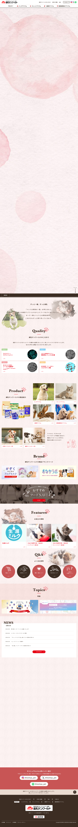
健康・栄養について (39, 572)
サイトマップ (8, 822)
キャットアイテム (35, 801)
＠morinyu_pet (29, 778)
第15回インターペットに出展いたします (17, 629)
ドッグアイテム (24, 801)
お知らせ (57, 799)
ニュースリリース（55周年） (14, 641)
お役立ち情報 (55, 2)
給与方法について (54, 572)
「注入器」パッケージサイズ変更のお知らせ (18, 645)
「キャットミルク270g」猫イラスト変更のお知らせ (19, 637)
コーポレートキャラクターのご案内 (16, 633)
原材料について (23, 572)
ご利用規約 (14, 822)
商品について (8, 572)
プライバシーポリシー (21, 822)
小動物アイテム (47, 801)
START (39, 500)
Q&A (60, 2)
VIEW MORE (39, 651)
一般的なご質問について (69, 572)
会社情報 (3, 822)
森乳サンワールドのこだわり (45, 2)
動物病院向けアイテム (59, 801)
